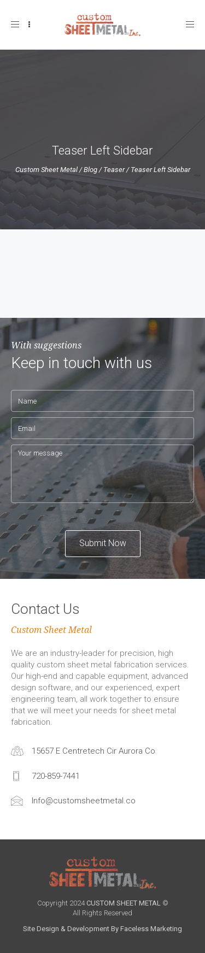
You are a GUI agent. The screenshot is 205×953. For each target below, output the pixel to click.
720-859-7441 (56, 776)
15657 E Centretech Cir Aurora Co (93, 751)
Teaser (114, 169)
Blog (90, 169)
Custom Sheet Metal (46, 169)
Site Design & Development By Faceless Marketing (102, 929)
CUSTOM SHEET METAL (123, 903)
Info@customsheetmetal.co (84, 801)
